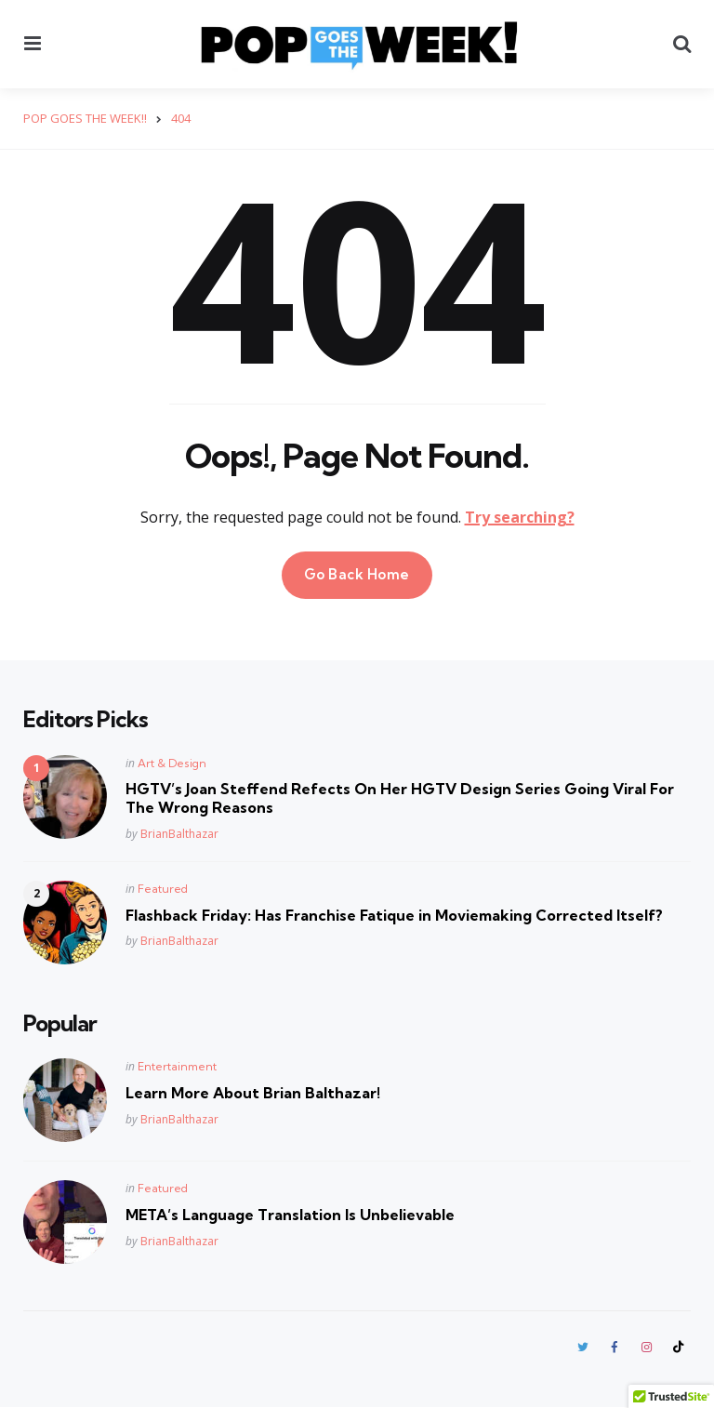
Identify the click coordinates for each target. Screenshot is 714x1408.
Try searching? (520, 517)
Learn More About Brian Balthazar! (253, 1092)
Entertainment (177, 1066)
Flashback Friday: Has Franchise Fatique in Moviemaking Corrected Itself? (394, 914)
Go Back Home (357, 574)
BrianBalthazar (179, 833)
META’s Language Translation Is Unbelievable (290, 1214)
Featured (163, 888)
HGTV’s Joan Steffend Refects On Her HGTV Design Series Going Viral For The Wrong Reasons (400, 797)
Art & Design (172, 762)
